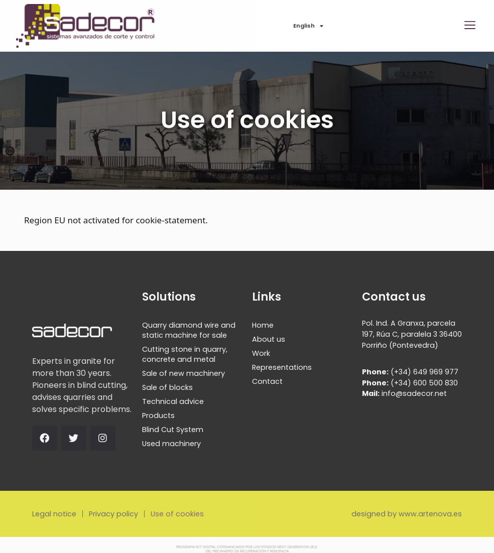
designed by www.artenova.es (406, 514)
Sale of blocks (167, 387)
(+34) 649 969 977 (410, 372)
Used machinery (171, 444)
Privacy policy (113, 514)
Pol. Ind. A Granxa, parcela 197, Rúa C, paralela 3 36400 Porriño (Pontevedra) (412, 334)
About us (268, 339)
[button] (469, 26)
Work (261, 353)
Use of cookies (177, 514)
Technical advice (173, 401)
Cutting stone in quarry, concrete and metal (184, 354)
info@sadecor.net (404, 393)
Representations (282, 367)
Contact (267, 381)
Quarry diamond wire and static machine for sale (188, 330)
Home (263, 325)
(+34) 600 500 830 (410, 383)
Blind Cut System (172, 430)
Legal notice (54, 514)
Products (158, 415)
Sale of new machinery (183, 373)
